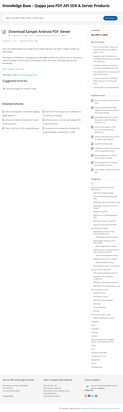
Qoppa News (96, 360)
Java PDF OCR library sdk (103, 144)
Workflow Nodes (99, 293)
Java (92, 349)
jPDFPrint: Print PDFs (100, 212)
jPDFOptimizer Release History (107, 237)
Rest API (96, 311)
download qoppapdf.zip (28, 75)
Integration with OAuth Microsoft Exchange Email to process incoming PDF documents (106, 59)
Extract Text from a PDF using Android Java (22, 128)
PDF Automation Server (99, 289)
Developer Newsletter (99, 353)
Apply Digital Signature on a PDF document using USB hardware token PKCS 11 (106, 120)
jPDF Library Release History (103, 193)
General (94, 336)
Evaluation (95, 321)
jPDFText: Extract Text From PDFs (105, 225)
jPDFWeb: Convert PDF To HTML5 (105, 259)
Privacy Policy (8, 396)
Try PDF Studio (8, 388)
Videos (93, 345)
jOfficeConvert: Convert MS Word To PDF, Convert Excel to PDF (106, 251)
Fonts (93, 325)
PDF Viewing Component (52, 388)
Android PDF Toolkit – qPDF (100, 315)
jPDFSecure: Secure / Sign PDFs (104, 221)
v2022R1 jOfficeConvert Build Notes (106, 87)
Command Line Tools (98, 356)
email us (101, 388)
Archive (93, 363)
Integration (95, 329)
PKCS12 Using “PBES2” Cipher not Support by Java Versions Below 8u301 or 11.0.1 (105, 49)
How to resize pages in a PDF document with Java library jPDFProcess (105, 129)
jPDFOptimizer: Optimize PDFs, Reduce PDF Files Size (104, 233)
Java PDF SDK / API (50, 385)
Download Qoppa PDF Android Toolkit (21, 89)
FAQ (92, 184)
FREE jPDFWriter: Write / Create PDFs (106, 266)
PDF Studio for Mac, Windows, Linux (56, 391)
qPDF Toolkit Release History (103, 318)
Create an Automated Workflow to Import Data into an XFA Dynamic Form (105, 81)
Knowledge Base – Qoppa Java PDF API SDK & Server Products (55, 5)
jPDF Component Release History (105, 273)
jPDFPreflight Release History (106, 246)
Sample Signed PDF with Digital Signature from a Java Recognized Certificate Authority (107, 110)
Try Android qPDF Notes (11, 391)
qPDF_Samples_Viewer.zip (13, 69)
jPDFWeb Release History (105, 262)
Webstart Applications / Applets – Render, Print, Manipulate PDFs (103, 341)
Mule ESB (96, 304)
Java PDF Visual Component (101, 270)
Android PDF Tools (50, 393)
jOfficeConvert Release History (107, 255)
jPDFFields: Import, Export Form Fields (106, 202)
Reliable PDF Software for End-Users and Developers (101, 408)
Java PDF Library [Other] (99, 228)
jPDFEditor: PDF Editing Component (105, 282)
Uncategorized (96, 367)
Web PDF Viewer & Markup (103, 300)
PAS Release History (100, 296)
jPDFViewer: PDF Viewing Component (106, 286)
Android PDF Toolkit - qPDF (22, 35)
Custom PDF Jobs (99, 307)
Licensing (94, 332)
